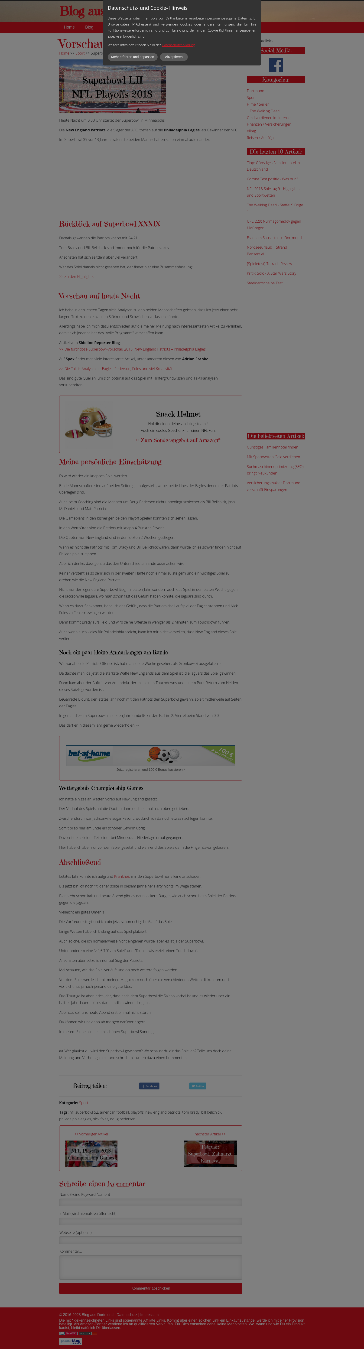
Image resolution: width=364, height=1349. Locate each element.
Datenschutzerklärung (178, 45)
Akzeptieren (174, 57)
